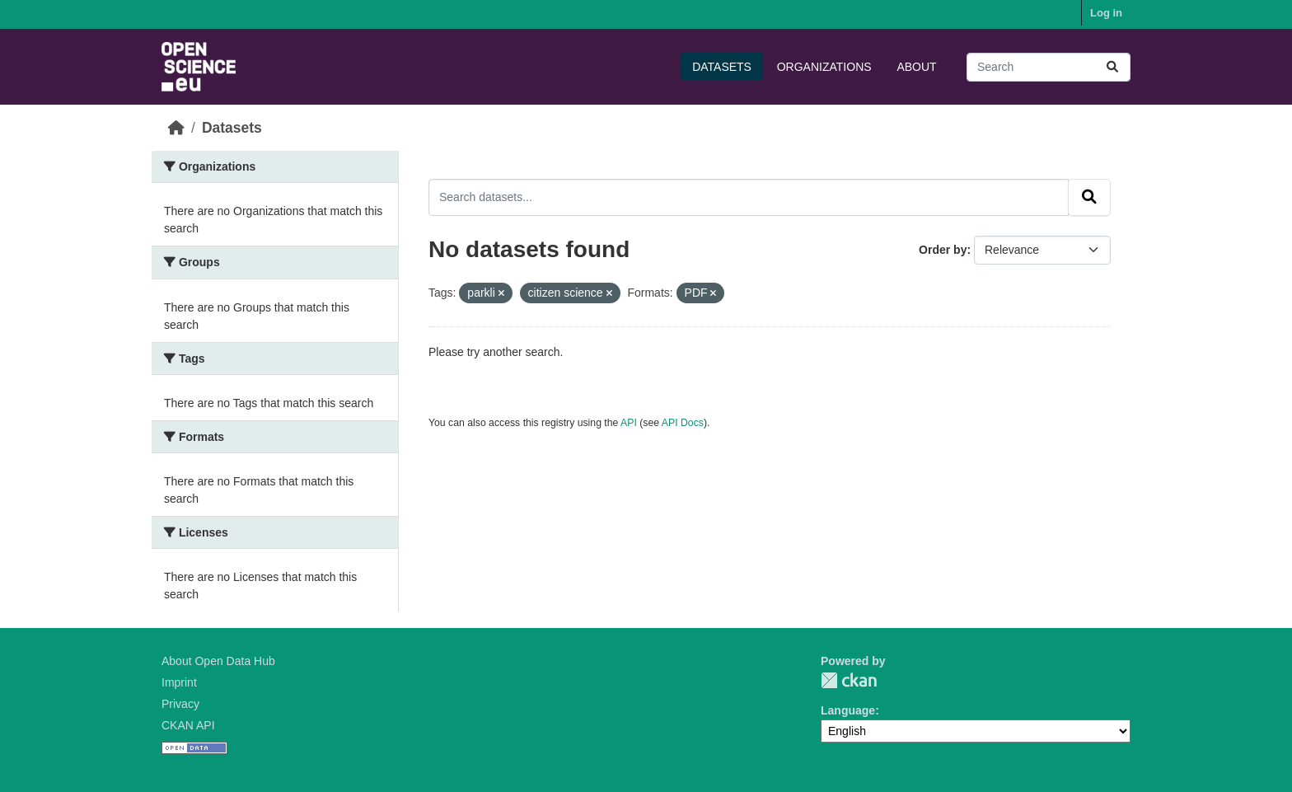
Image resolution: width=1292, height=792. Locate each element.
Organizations (824, 66)
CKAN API (188, 725)
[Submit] (1112, 67)
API (628, 423)
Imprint (179, 682)
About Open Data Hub (218, 661)
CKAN (849, 680)
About (916, 66)
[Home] (176, 128)
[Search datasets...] (1048, 67)
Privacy (180, 703)
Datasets (721, 66)
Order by (943, 249)
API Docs (683, 423)
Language (848, 710)
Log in (1106, 13)
